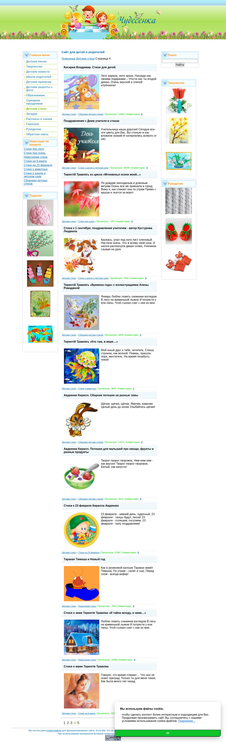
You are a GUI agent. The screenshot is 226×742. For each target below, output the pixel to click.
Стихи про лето (34, 148)
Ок (167, 733)
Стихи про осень (35, 152)
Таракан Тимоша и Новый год (84, 559)
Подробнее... (186, 720)
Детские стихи (69, 114)
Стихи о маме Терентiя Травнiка (86, 666)
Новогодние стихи (35, 157)
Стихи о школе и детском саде (35, 175)
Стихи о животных (36, 169)
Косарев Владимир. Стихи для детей (89, 67)
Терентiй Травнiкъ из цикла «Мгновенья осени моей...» (102, 174)
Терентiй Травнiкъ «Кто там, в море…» (91, 341)
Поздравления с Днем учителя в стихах (91, 120)
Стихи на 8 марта (35, 161)
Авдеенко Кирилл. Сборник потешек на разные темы (101, 395)
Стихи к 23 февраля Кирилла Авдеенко (91, 505)
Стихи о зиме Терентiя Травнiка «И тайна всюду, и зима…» (105, 612)
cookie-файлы (53, 730)
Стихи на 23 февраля (38, 165)
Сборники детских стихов (90, 114)
